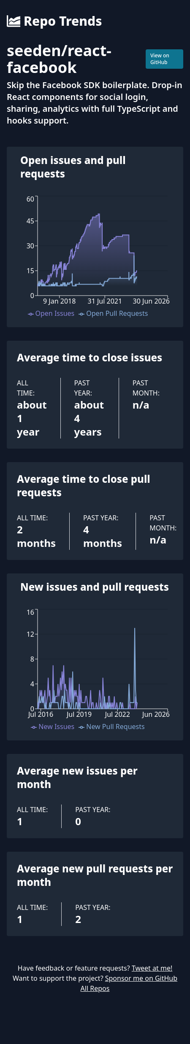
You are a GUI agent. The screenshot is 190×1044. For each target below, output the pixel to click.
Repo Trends (54, 21)
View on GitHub (159, 59)
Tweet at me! (152, 968)
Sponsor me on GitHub (141, 978)
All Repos (95, 988)
